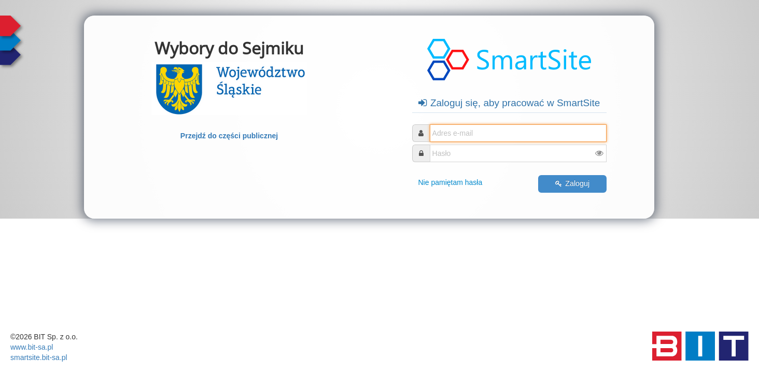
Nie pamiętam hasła (450, 182)
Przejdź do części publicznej (229, 136)
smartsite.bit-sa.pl (38, 357)
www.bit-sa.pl (31, 347)
